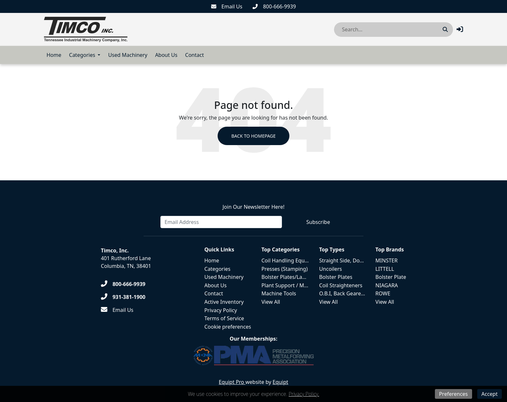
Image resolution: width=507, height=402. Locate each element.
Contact (194, 54)
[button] (460, 29)
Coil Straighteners (340, 285)
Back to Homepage (253, 136)
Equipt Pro (232, 382)
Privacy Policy (220, 310)
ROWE (382, 293)
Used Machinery (127, 54)
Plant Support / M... (285, 285)
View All (271, 301)
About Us (166, 54)
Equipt (280, 382)
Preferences (453, 393)
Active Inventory (224, 301)
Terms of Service (224, 318)
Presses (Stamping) (285, 268)
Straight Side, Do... (341, 260)
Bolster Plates (335, 276)
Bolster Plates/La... (284, 276)
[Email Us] (227, 6)
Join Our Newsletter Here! (253, 206)
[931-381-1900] (123, 297)
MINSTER (386, 260)
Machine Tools (279, 293)
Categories (82, 54)
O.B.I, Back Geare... (342, 293)
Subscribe (318, 222)
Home (54, 54)
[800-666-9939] (274, 6)
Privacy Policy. (304, 393)
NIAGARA (386, 285)
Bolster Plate (390, 276)
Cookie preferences (227, 326)
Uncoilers (330, 268)
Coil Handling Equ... (285, 260)
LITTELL (384, 268)
